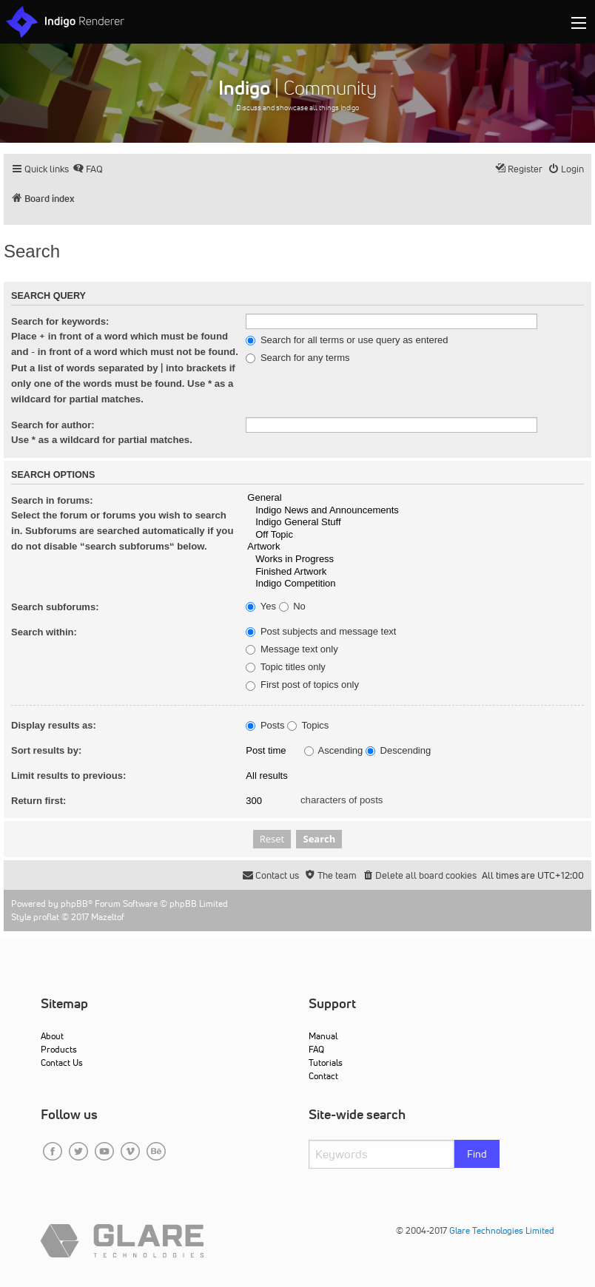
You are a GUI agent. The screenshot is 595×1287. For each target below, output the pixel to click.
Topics (308, 725)
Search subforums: (54, 607)
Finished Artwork (415, 572)
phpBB (74, 903)
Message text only (291, 649)
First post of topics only (302, 685)
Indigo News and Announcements (415, 510)
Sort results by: (46, 750)
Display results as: (53, 725)
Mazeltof (107, 917)
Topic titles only (286, 667)
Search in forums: (52, 500)
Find (477, 1154)
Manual (323, 1036)
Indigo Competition (415, 584)
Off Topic (415, 535)
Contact (323, 1076)
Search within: (44, 632)
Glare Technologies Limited (501, 1230)
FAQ (316, 1049)
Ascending (333, 751)
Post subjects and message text (321, 631)
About (52, 1036)
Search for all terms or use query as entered (347, 340)
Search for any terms (297, 358)
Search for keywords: (60, 321)
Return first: (38, 800)
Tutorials (326, 1062)
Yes (261, 606)
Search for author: (53, 425)
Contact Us (62, 1062)
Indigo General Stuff (415, 522)
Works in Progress (415, 559)
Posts (265, 725)
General (415, 498)
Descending (398, 751)
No (292, 606)
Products (59, 1049)
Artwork (415, 547)
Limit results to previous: (68, 775)
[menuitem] (88, 169)
